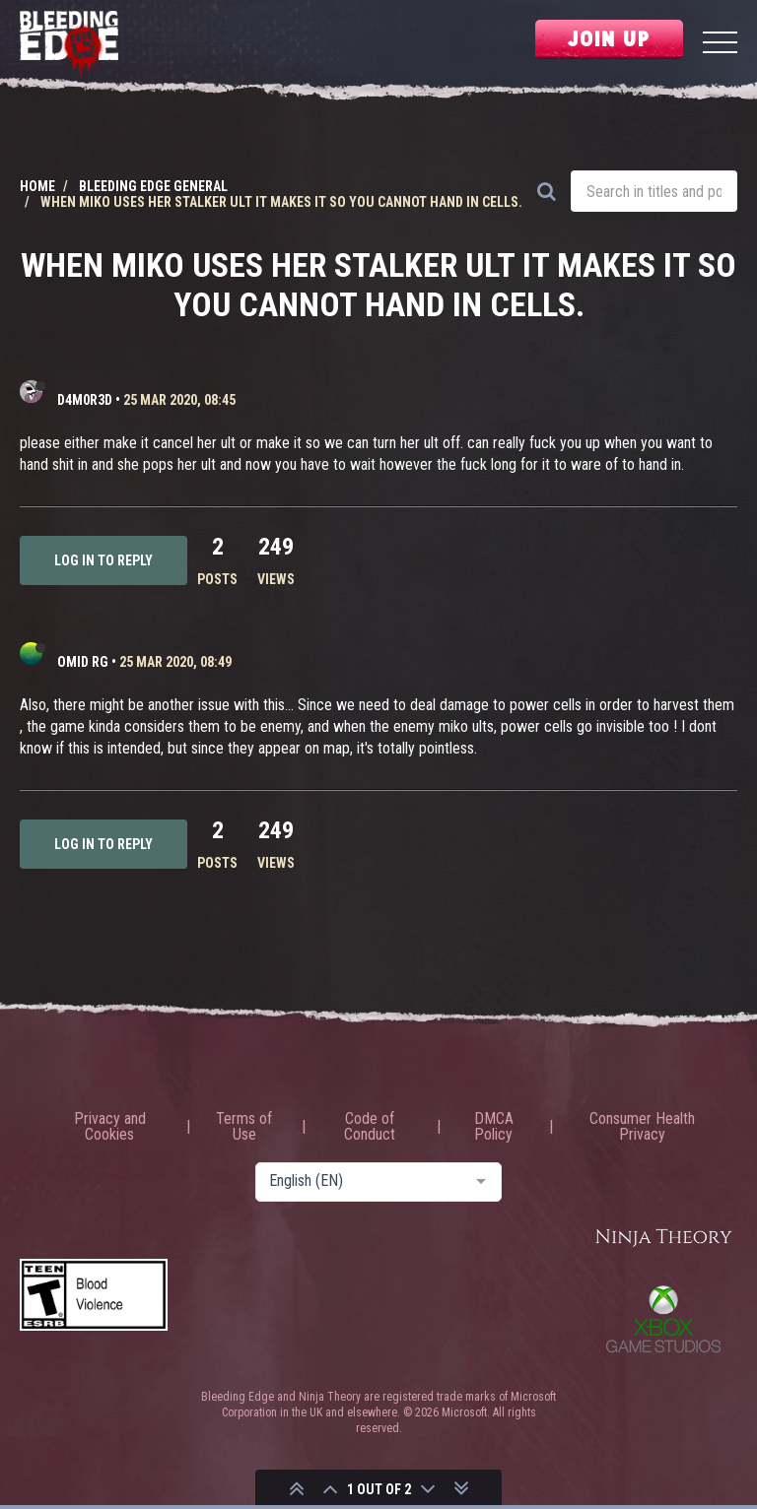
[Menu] (720, 45)
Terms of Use (244, 1127)
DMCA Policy (494, 1127)
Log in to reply (103, 560)
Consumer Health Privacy (642, 1127)
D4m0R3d (84, 400)
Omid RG (82, 662)
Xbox (663, 1319)
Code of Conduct (369, 1127)
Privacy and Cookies (110, 1127)
